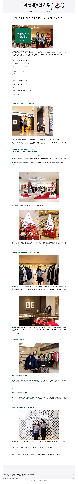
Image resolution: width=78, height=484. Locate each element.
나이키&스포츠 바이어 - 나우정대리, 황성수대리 (20, 63)
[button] (38, 155)
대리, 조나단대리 (15, 73)
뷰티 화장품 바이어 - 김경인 (17, 84)
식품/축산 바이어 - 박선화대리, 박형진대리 (19, 80)
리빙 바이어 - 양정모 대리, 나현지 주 (18, 94)
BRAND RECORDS (36, 20)
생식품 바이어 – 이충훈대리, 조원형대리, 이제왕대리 (21, 90)
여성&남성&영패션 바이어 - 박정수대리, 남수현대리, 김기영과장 (23, 66)
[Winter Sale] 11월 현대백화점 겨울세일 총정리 (10, 478)
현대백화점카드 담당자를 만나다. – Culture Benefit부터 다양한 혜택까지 (13, 475)
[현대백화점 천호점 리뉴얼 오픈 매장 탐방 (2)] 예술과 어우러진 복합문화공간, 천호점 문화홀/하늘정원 (18, 474)
